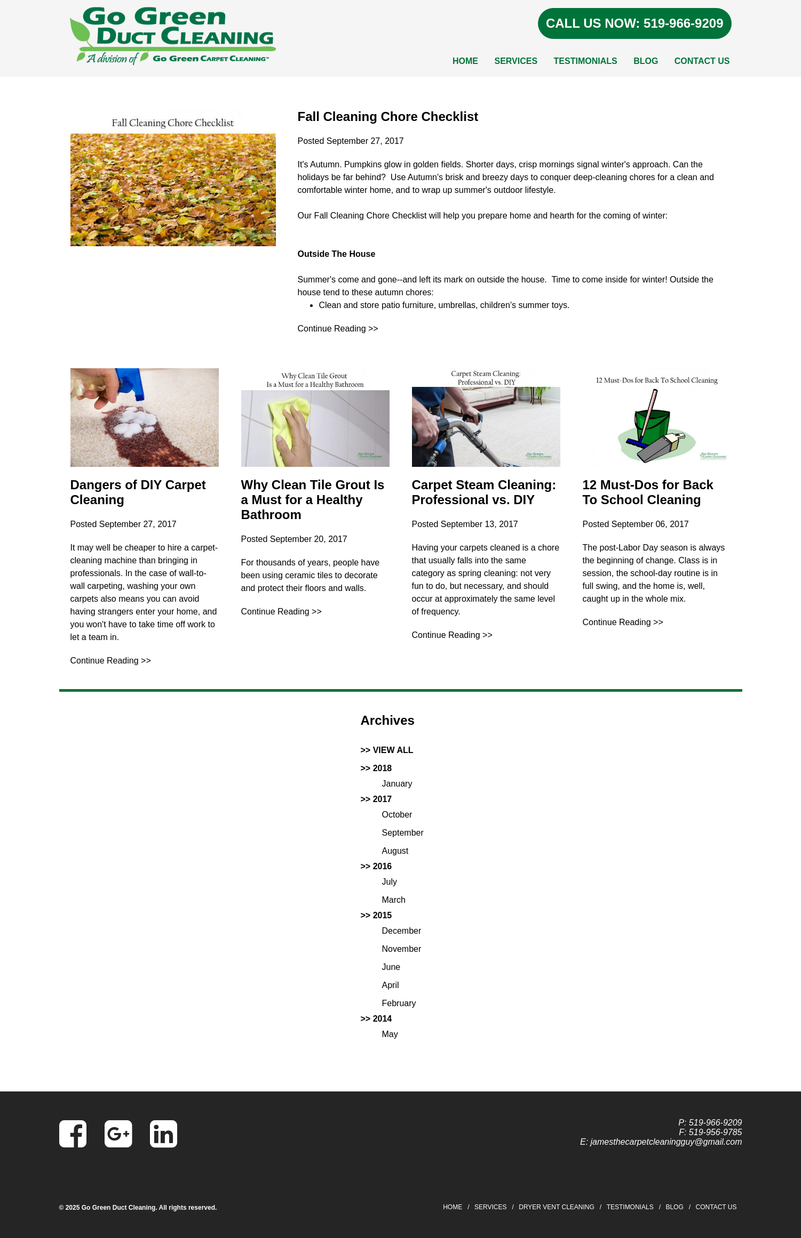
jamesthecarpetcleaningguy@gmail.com (666, 1141)
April (390, 985)
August (395, 850)
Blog (645, 61)
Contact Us (702, 61)
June (391, 967)
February (399, 1003)
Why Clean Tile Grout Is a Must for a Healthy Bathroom (313, 500)
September (403, 832)
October (397, 814)
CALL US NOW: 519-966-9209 (635, 23)
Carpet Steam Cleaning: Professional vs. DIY (484, 492)
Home (465, 61)
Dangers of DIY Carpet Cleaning (138, 492)
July (389, 881)
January (397, 783)
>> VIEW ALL (387, 750)
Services (515, 61)
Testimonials (585, 61)
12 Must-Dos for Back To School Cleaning (648, 492)
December (402, 930)
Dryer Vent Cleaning (556, 1207)
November (402, 948)
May (390, 1034)
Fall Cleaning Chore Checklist (387, 116)
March (394, 899)
